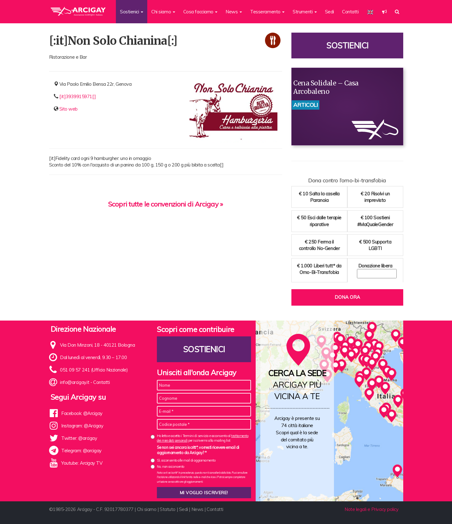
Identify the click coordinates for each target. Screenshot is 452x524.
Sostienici (347, 45)
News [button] (234, 12)
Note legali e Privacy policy (371, 509)
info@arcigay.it (74, 382)
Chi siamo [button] (163, 12)
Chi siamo (147, 509)
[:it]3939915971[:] (77, 96)
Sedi (329, 12)
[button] (384, 11)
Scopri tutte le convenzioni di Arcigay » (165, 204)
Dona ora (347, 297)
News (197, 509)
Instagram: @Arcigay (82, 426)
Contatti (350, 12)
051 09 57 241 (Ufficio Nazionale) (94, 370)
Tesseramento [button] (267, 12)
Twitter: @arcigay (79, 438)
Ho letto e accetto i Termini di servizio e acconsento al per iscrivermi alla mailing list (202, 438)
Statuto (168, 509)
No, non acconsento (170, 466)
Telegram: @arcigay (81, 450)
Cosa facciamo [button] (200, 12)
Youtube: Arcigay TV (81, 463)
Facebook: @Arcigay (82, 413)
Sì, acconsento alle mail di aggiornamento (186, 460)
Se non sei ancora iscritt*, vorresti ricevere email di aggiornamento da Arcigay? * (198, 450)
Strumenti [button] (305, 12)
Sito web (68, 109)
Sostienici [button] (131, 12)
